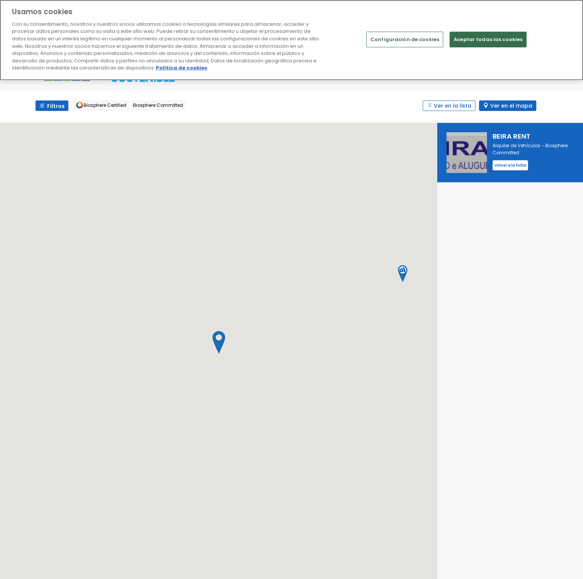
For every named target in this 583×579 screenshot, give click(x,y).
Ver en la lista (452, 105)
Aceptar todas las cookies (488, 39)
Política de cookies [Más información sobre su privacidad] (181, 67)
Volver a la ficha (510, 165)
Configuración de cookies (404, 39)
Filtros (56, 106)
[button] (219, 342)
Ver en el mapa (511, 105)
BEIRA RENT (511, 136)
